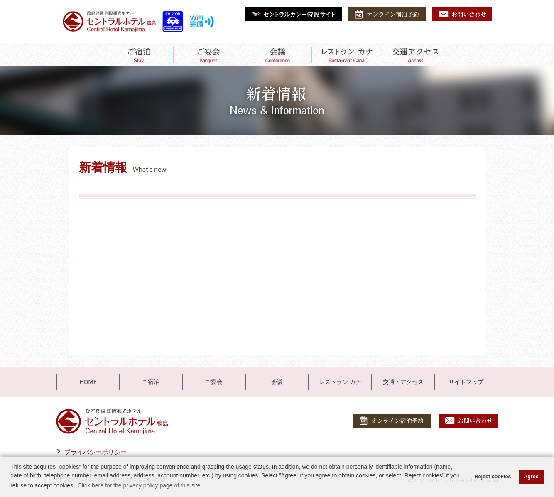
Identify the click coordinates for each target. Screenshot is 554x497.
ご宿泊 (150, 382)
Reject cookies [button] (492, 477)
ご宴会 (214, 382)
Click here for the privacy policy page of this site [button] (139, 485)
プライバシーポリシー (95, 452)
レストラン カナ (340, 382)
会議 (277, 382)
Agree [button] (531, 477)
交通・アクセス (403, 382)
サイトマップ (466, 382)
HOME (88, 382)
